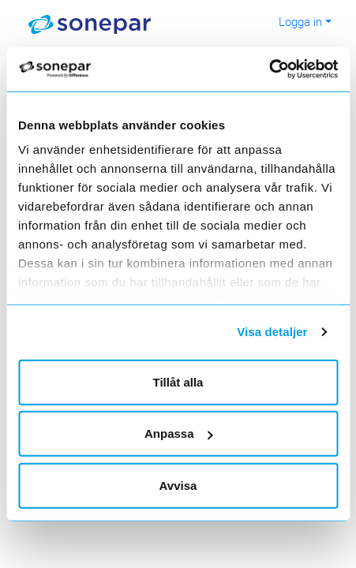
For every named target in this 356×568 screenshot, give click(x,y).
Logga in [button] (300, 21)
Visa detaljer (272, 331)
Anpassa (178, 433)
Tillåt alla (178, 381)
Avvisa (178, 484)
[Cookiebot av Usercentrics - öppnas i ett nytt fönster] (286, 69)
